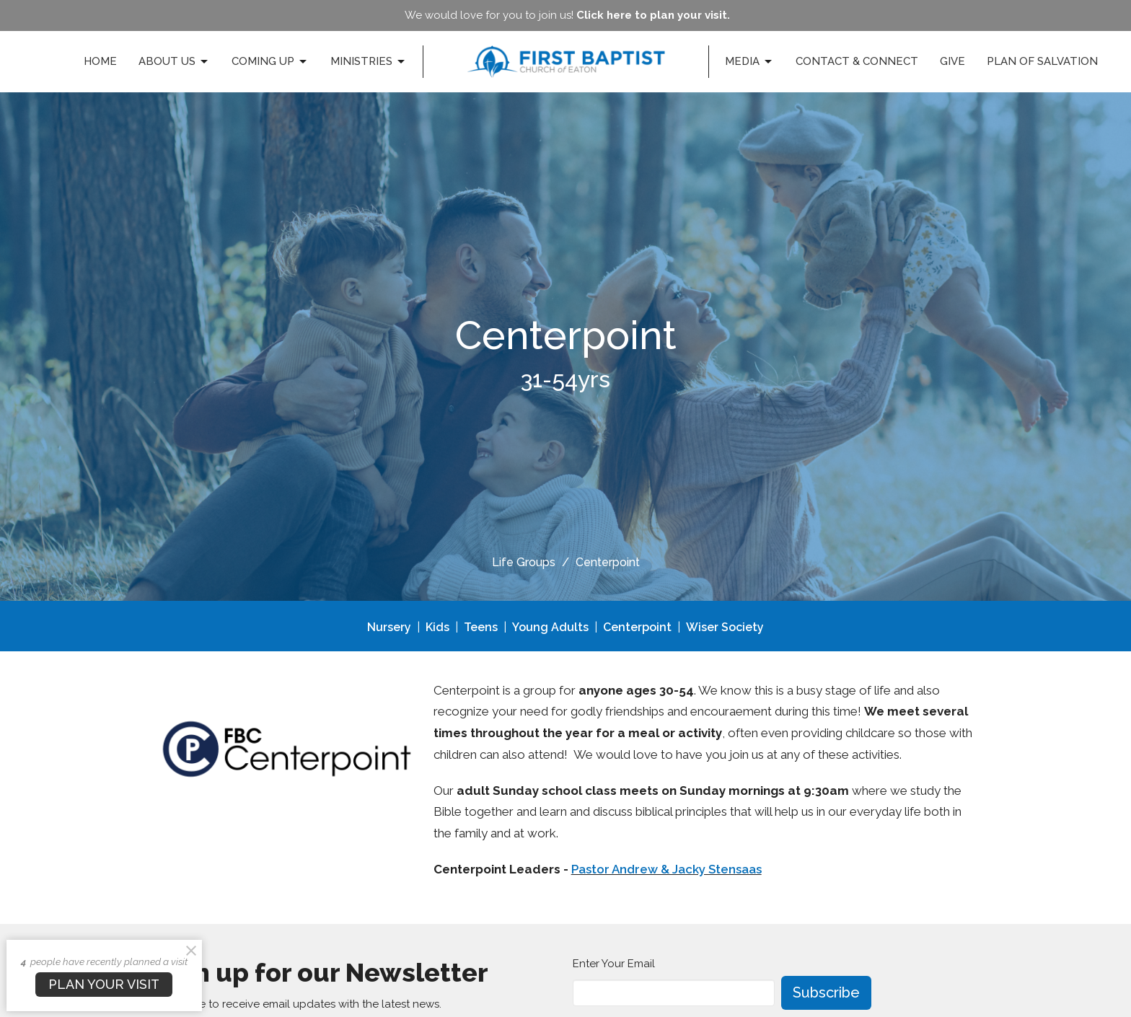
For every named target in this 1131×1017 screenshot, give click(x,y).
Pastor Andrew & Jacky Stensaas (666, 869)
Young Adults (550, 627)
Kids (437, 627)
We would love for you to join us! (567, 15)
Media (749, 62)
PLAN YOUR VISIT (103, 984)
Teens (481, 627)
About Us (174, 62)
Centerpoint (637, 627)
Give (952, 61)
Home (100, 61)
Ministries (368, 62)
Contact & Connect (857, 61)
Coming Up (270, 62)
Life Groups (523, 562)
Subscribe (826, 992)
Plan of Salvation (1042, 61)
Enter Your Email (614, 963)
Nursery (389, 627)
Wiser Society (725, 627)
